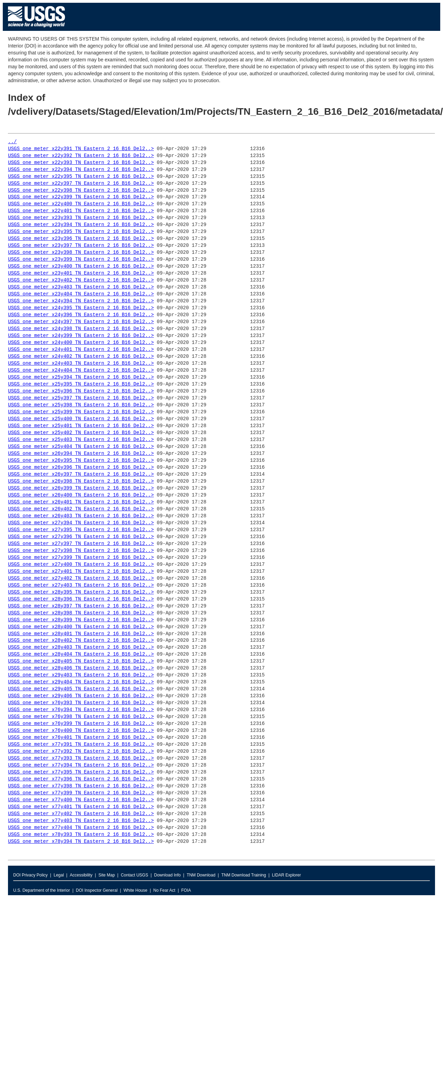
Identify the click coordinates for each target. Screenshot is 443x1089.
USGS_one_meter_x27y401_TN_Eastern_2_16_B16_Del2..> (81, 571)
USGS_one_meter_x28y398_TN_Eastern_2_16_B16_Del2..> (81, 613)
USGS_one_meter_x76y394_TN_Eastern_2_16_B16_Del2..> (81, 710)
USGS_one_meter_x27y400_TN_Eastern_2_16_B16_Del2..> (81, 564)
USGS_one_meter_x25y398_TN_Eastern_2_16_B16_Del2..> (81, 405)
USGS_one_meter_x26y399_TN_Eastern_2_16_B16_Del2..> (81, 488)
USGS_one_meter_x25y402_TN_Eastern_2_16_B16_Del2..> (81, 433)
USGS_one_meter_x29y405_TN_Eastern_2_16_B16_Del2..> (81, 689)
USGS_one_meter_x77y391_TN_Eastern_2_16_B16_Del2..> (81, 744)
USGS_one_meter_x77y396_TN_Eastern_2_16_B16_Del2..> (81, 779)
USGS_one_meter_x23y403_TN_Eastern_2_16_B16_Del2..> (81, 287)
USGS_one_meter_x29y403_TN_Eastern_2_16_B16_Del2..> (81, 675)
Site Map (106, 875)
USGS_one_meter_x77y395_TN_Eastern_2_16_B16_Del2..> (81, 772)
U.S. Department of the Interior (41, 890)
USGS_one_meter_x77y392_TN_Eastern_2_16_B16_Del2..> (81, 751)
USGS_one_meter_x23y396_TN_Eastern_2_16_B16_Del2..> (81, 238)
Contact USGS (134, 875)
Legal (58, 875)
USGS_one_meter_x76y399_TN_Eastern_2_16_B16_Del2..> (81, 723)
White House (136, 890)
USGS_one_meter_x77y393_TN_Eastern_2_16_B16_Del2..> (81, 758)
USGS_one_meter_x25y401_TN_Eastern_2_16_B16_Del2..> (81, 426)
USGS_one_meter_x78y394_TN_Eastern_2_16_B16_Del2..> (81, 841)
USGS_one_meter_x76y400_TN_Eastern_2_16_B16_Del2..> (81, 730)
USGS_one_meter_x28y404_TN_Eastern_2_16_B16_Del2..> (81, 654)
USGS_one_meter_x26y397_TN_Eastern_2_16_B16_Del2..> (81, 474)
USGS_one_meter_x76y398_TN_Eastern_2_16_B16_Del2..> (81, 717)
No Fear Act (164, 890)
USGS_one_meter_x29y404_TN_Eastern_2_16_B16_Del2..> (81, 682)
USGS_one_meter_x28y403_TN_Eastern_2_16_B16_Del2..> (81, 647)
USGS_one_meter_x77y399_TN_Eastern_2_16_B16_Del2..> (81, 793)
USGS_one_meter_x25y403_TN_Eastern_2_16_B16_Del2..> (81, 440)
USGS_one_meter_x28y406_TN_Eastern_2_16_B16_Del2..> (81, 668)
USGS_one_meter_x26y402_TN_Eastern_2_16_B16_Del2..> (81, 509)
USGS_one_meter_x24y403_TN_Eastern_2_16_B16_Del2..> (81, 363)
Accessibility (81, 875)
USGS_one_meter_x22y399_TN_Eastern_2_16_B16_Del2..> (81, 197)
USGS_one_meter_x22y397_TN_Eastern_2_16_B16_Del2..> (81, 183)
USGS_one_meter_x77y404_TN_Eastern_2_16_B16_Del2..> (81, 827)
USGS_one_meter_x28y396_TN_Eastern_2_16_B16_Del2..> (81, 599)
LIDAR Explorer (286, 875)
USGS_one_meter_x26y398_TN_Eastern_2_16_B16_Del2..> (81, 481)
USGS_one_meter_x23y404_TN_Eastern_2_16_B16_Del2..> (81, 294)
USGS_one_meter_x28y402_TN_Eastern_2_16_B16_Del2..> (81, 640)
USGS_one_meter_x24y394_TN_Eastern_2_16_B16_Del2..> (81, 301)
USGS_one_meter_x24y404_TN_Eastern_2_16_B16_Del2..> (81, 370)
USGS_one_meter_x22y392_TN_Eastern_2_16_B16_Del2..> (81, 156)
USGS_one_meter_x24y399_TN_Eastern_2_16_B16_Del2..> (81, 335)
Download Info (167, 875)
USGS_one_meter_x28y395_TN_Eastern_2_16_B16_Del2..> (81, 592)
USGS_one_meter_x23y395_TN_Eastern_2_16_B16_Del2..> (81, 231)
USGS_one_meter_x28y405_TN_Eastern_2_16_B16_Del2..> (81, 661)
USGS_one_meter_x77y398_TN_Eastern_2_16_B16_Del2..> (81, 786)
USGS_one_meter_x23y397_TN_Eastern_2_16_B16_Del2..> (81, 245)
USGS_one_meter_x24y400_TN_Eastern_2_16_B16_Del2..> (81, 342)
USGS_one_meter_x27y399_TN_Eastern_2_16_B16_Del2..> (81, 557)
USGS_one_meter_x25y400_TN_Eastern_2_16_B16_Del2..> (81, 419)
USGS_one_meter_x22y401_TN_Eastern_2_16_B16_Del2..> (81, 211)
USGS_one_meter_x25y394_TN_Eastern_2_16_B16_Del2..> (81, 377)
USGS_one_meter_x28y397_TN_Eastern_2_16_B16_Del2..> (81, 606)
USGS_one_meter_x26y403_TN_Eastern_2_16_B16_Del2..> (81, 516)
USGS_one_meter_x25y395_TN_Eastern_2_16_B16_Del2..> (81, 384)
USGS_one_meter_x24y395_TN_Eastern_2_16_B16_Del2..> (81, 308)
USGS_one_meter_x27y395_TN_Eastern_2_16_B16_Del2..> (81, 530)
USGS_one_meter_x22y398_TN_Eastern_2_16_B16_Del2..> (81, 190)
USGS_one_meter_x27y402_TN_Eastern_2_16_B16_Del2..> (81, 578)
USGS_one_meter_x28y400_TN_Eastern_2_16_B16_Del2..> (81, 627)
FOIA (186, 890)
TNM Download (201, 875)
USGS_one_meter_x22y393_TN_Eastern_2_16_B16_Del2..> (81, 162)
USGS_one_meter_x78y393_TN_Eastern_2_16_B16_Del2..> (81, 834)
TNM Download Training (243, 875)
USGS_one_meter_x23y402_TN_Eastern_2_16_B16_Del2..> (81, 280)
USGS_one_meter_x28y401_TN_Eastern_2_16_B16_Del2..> (81, 634)
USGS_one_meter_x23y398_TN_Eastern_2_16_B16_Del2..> (81, 252)
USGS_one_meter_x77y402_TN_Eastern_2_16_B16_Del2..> (81, 814)
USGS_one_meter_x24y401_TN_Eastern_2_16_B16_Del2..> (81, 349)
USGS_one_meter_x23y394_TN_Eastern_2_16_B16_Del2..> (81, 225)
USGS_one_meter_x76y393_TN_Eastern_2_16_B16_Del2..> (81, 703)
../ (12, 142)
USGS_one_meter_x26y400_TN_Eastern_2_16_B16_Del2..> (81, 495)
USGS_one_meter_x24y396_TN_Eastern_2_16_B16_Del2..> (81, 315)
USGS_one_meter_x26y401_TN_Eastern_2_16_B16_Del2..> (81, 502)
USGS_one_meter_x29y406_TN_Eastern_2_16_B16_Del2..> (81, 696)
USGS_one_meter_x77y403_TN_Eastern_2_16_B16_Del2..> (81, 821)
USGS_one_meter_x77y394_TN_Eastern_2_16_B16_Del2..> (81, 765)
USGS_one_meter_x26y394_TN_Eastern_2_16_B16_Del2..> (81, 453)
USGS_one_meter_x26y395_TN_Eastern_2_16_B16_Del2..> (81, 460)
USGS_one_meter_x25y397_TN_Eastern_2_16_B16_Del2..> (81, 398)
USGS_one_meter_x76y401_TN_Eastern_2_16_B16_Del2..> (81, 737)
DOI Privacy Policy (30, 875)
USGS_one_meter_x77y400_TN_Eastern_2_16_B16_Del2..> (81, 800)
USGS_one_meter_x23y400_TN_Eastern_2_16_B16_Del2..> (81, 266)
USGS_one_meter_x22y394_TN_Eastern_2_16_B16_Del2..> (81, 169)
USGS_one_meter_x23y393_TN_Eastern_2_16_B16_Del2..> (81, 218)
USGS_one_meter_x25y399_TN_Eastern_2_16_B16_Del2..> (81, 412)
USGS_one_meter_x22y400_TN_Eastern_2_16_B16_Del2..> (81, 204)
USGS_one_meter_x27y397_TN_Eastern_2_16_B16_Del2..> (81, 544)
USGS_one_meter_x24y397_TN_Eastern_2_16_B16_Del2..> (81, 322)
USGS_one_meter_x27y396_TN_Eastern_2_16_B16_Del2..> (81, 537)
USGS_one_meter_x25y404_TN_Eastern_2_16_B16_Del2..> (81, 446)
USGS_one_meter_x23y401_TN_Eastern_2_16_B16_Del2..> (81, 273)
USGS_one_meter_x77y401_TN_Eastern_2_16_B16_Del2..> (81, 807)
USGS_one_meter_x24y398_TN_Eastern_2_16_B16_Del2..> (81, 329)
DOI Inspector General (97, 890)
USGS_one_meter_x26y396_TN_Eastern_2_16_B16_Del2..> (81, 467)
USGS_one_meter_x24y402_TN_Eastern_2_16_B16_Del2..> (81, 356)
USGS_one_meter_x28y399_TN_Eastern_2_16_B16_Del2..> (81, 620)
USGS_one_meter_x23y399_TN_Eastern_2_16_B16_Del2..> (81, 259)
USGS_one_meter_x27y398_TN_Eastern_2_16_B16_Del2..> (81, 550)
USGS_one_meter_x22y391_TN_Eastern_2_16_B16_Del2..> (81, 149)
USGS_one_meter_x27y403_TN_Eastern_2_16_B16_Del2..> (81, 585)
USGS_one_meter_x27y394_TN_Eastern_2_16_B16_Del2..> (81, 523)
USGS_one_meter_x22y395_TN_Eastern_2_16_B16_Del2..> (81, 176)
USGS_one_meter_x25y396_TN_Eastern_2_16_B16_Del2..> (81, 391)
